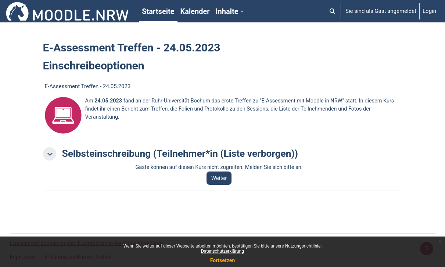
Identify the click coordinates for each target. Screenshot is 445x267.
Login (429, 11)
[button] (332, 11)
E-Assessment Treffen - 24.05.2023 (88, 86)
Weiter (222, 178)
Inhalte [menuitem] (227, 11)
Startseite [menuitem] (158, 11)
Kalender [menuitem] (195, 11)
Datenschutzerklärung (222, 251)
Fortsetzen (222, 260)
